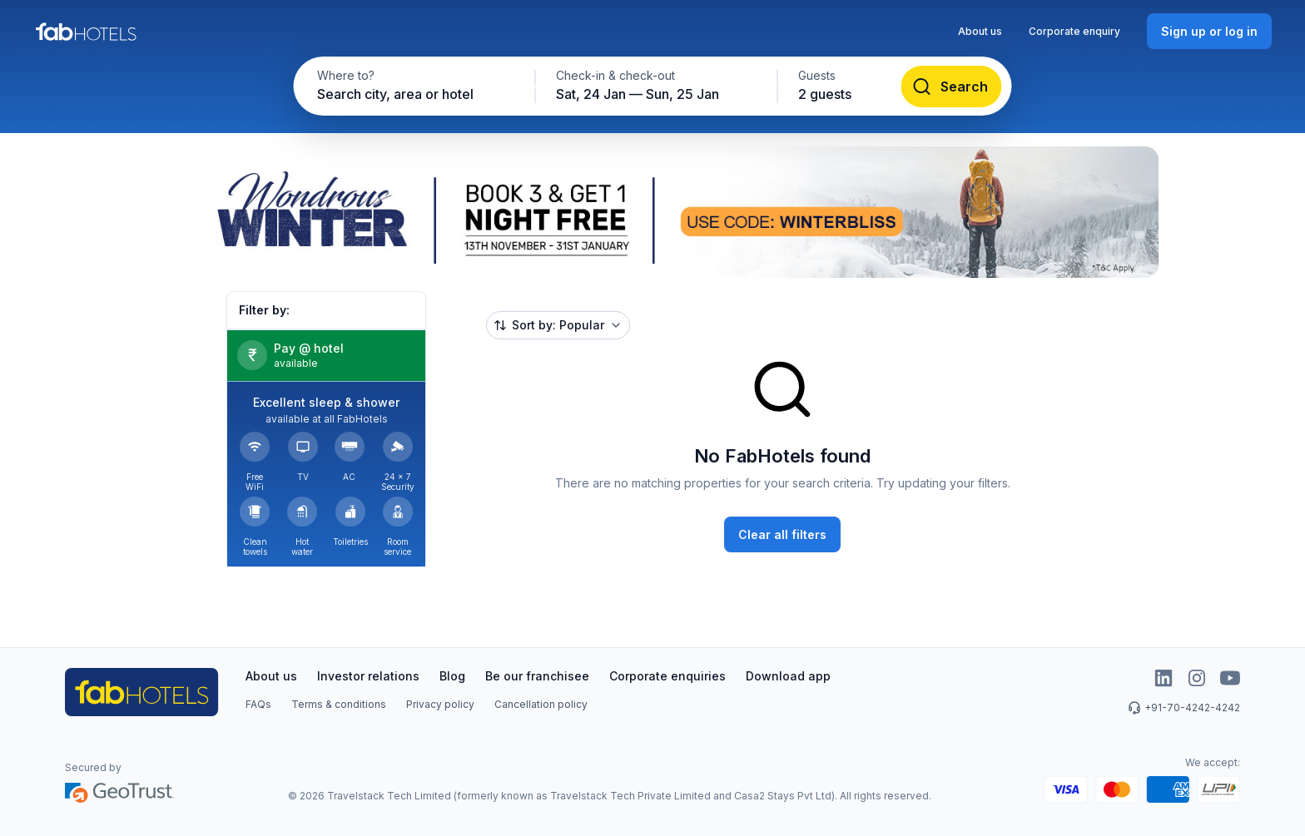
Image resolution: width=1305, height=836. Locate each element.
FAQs (258, 704)
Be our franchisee (537, 676)
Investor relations (368, 676)
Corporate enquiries (667, 676)
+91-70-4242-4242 (1184, 708)
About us (980, 31)
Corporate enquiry (1074, 31)
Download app (788, 676)
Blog (452, 676)
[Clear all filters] (782, 534)
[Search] (951, 86)
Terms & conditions (338, 704)
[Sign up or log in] (1209, 31)
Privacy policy (440, 704)
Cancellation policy (541, 704)
